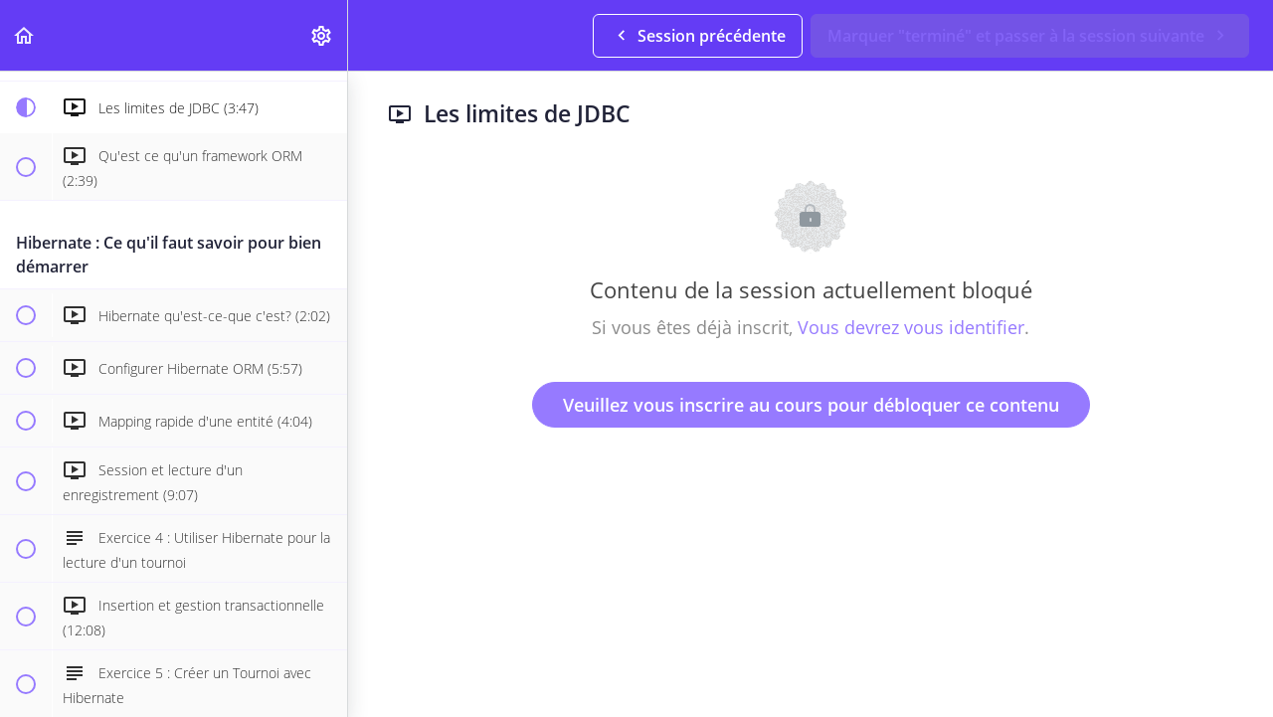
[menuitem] (322, 35)
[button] (25, 35)
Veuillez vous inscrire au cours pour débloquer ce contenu (811, 405)
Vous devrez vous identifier (911, 327)
